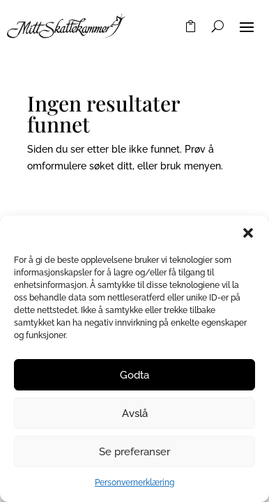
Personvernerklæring (134, 482)
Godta (134, 375)
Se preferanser (134, 452)
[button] (248, 233)
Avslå (135, 413)
